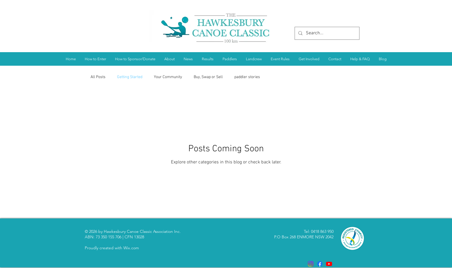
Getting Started (129, 77)
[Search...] (326, 33)
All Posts (98, 77)
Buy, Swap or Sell (208, 77)
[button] (207, 59)
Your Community (168, 77)
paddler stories (247, 77)
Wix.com (131, 247)
